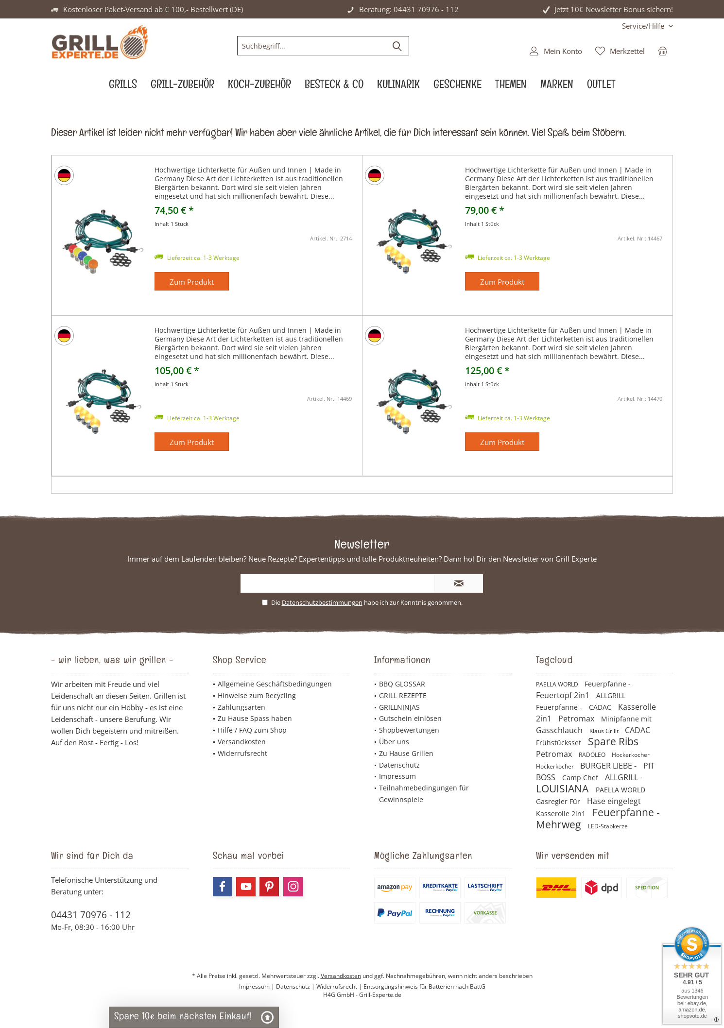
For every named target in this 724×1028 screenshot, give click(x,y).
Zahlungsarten (241, 707)
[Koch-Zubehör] (259, 87)
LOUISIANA (563, 788)
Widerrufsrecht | (339, 986)
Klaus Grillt (604, 731)
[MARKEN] (557, 87)
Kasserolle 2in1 (561, 813)
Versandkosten (242, 741)
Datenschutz (399, 765)
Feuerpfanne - (608, 683)
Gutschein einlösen (410, 718)
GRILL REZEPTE (403, 695)
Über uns (394, 741)
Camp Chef (581, 777)
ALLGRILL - (623, 777)
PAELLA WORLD (558, 684)
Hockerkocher (631, 755)
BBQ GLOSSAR (402, 683)
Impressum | (257, 986)
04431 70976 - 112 (91, 914)
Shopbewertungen (409, 730)
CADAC (601, 707)
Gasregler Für (559, 801)
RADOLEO (593, 755)
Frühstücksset (559, 742)
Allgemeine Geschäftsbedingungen (275, 683)
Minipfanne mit (626, 718)
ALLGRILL (610, 695)
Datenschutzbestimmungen (322, 602)
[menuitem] (644, 26)
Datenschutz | (296, 986)
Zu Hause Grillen (406, 753)
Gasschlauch (560, 730)
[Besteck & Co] (334, 87)
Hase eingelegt (614, 801)
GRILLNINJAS (399, 707)
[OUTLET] (601, 87)
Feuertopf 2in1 (563, 695)
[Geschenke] (457, 87)
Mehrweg (559, 824)
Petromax (577, 718)
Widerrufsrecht (242, 753)
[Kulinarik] (398, 87)
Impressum (397, 776)
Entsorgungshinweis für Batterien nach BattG (424, 986)
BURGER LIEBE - (609, 765)
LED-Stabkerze (608, 826)
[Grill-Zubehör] (182, 87)
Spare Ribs (613, 741)
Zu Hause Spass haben (255, 718)
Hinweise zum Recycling (257, 695)
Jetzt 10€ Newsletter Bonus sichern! (613, 9)
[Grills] (123, 87)
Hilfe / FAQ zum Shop (252, 730)
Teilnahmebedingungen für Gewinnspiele (424, 793)
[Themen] (511, 87)
